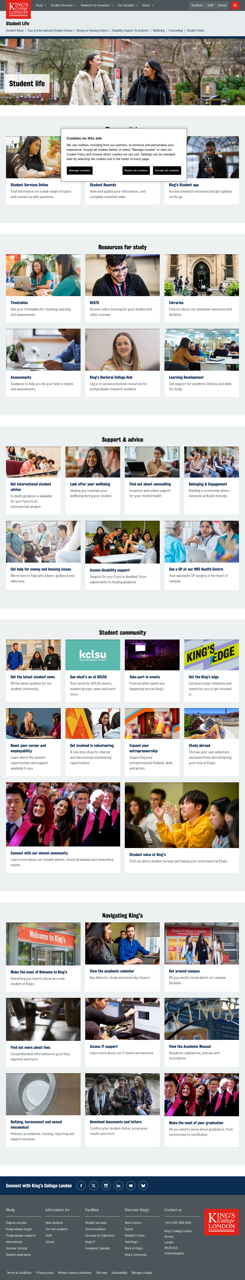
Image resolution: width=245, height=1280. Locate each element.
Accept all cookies (167, 170)
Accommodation (102, 1230)
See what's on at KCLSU (88, 677)
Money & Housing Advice (92, 31)
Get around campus (184, 971)
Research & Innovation (98, 6)
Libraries (176, 302)
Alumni (222, 5)
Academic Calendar (102, 1249)
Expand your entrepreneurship (143, 748)
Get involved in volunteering (92, 745)
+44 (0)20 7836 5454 (177, 1222)
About (149, 6)
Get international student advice (31, 486)
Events (142, 1230)
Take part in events (144, 677)
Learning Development (186, 377)
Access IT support (104, 1046)
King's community (142, 1255)
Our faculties (129, 6)
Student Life (17, 23)
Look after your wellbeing (90, 484)
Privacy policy (45, 1272)
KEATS (94, 302)
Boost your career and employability (28, 748)
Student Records (103, 185)
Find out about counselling (150, 484)
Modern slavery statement (74, 1272)
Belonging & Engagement (208, 484)
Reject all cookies (136, 170)
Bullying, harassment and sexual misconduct (36, 1124)
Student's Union (142, 1236)
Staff (210, 5)
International (23, 1242)
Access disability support (110, 570)
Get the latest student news (33, 677)
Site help (101, 1272)
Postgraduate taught (23, 1230)
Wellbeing (159, 31)
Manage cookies (142, 1272)
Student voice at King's (147, 854)
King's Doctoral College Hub (111, 377)
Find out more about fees (30, 1047)
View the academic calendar (112, 971)
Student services (102, 1223)
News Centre (142, 1223)
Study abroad (199, 745)
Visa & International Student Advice (50, 31)
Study (42, 6)
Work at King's (142, 1249)
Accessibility (119, 1272)
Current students (63, 1230)
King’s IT (102, 1242)
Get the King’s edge (204, 677)
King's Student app (184, 185)
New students (63, 1223)
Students (197, 5)
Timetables (19, 302)
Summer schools (23, 1249)
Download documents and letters (116, 1122)
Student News (15, 31)
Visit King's (142, 1242)
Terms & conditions (19, 1272)
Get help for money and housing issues (41, 569)
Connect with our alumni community (39, 853)
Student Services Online (29, 185)
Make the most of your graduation (196, 1123)
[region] (124, 155)
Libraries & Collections (102, 1236)
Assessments (21, 377)
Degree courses (23, 1223)
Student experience (23, 1255)
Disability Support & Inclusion (130, 31)
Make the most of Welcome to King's (39, 972)
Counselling (176, 31)
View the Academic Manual (190, 1046)
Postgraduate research (23, 1236)
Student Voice (195, 31)
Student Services (64, 6)
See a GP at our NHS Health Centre (196, 569)
